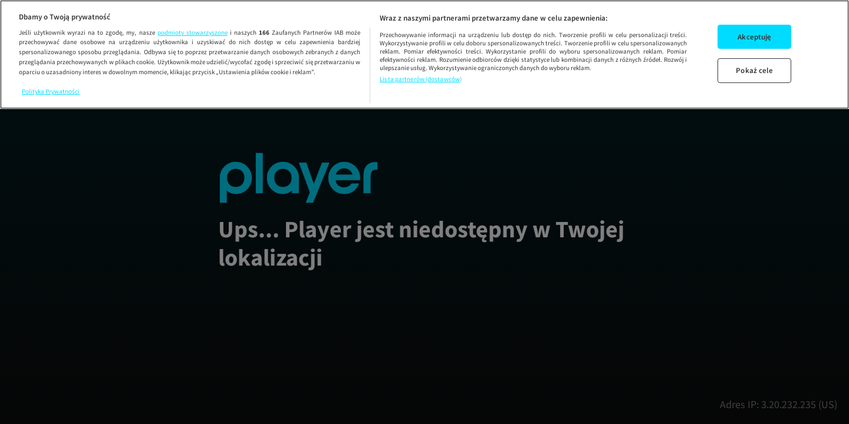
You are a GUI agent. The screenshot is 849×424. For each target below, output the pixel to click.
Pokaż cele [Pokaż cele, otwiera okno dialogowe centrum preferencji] (754, 70)
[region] (424, 54)
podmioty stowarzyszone (192, 32)
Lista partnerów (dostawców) (421, 79)
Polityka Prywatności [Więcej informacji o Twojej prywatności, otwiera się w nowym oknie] (51, 91)
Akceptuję (754, 37)
